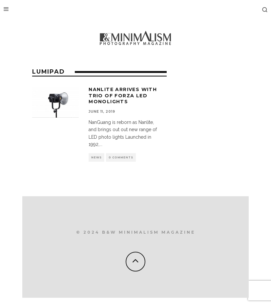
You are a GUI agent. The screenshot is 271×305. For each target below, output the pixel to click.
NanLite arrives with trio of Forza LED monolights (123, 95)
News (96, 157)
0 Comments (121, 157)
